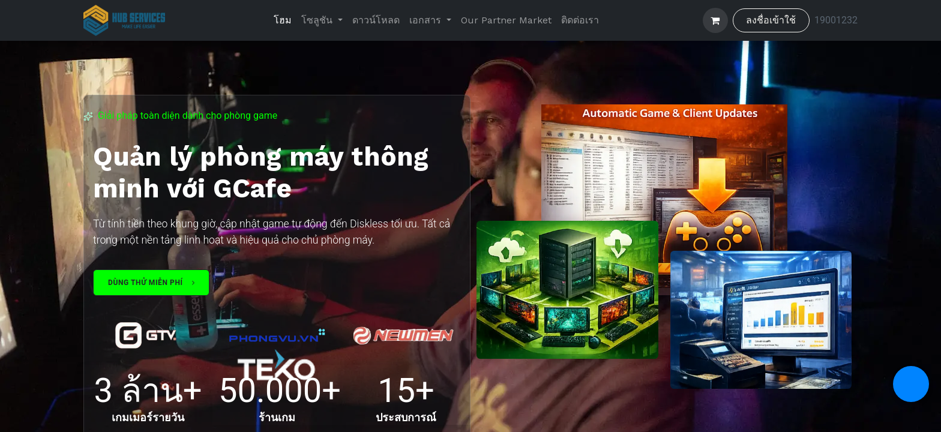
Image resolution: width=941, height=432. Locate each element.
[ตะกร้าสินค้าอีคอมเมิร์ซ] (715, 20)
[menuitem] (282, 20)
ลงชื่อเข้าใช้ (771, 20)
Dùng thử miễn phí (151, 282)
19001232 (836, 20)
